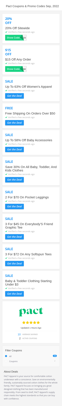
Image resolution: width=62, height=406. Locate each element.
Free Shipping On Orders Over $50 (30, 113)
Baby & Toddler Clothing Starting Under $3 (28, 282)
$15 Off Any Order (18, 59)
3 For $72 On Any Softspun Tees (28, 254)
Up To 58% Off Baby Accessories (28, 140)
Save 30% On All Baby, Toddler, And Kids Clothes (31, 168)
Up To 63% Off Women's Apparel (28, 86)
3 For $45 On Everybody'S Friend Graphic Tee (29, 225)
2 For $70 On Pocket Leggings (27, 197)
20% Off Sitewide (17, 28)
